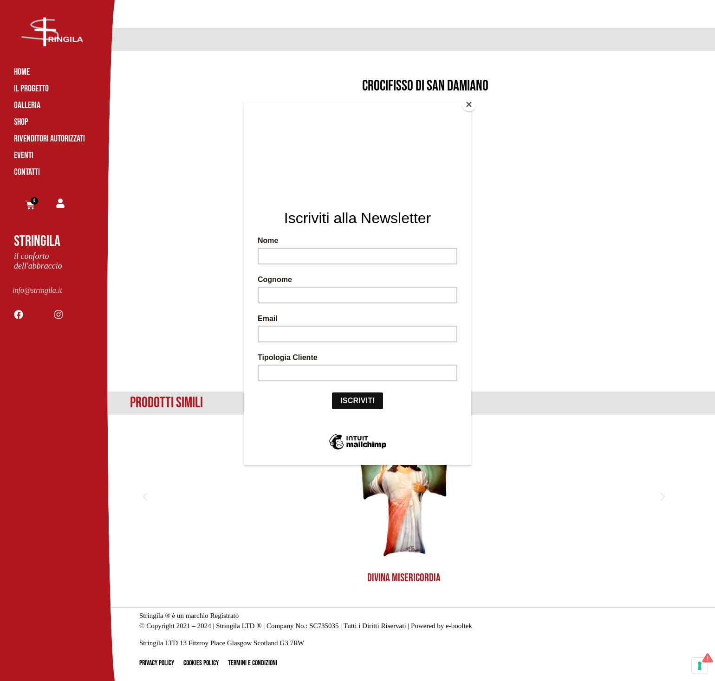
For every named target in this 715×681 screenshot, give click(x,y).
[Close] (469, 104)
